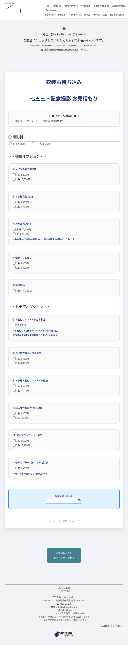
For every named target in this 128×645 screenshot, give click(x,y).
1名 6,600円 (21, 440)
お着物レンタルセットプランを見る (64, 555)
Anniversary (52, 10)
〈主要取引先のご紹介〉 (111, 626)
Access (96, 14)
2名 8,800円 (21, 267)
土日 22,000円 (22, 234)
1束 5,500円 (21, 468)
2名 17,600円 (21, 417)
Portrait (62, 14)
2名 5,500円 (21, 206)
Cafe (104, 14)
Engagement (119, 5)
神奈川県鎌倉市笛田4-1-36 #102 (71, 600)
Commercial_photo (79, 14)
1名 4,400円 (21, 263)
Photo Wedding (101, 5)
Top (47, 5)
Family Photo (71, 5)
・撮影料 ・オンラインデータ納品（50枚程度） (38, 120)
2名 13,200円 (21, 445)
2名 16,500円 (21, 179)
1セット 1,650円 (23, 290)
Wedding (85, 5)
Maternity (50, 14)
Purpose (56, 5)
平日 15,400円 (22, 229)
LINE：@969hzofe (64, 610)
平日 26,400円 (18, 144)
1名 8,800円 (21, 174)
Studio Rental (117, 14)
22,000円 (19, 325)
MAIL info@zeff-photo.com (64, 606)
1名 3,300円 (21, 202)
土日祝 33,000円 (42, 144)
